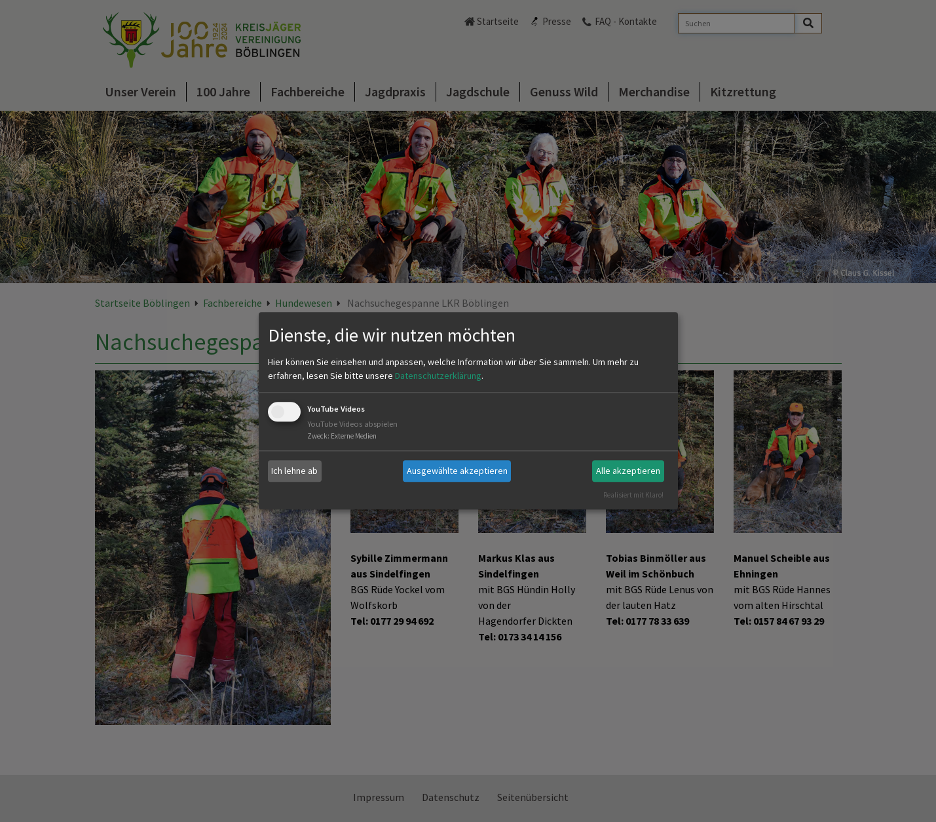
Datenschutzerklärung (438, 376)
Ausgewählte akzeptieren (457, 471)
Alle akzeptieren (628, 471)
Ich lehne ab (294, 471)
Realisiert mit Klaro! (633, 494)
